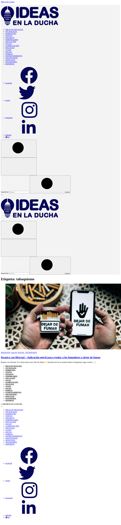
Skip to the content (7, 2)
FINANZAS (9, 38)
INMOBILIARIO (11, 40)
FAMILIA (9, 54)
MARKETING (10, 34)
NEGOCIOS (10, 48)
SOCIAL (8, 52)
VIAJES (8, 50)
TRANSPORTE (11, 62)
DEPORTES (9, 64)
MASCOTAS (10, 60)
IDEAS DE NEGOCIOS (14, 30)
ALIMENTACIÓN (12, 46)
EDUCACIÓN (10, 42)
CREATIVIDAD (11, 58)
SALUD (8, 44)
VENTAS (8, 36)
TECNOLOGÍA (11, 32)
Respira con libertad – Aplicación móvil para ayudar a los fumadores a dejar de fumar (51, 357)
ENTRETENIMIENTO (13, 56)
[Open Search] (19, 149)
